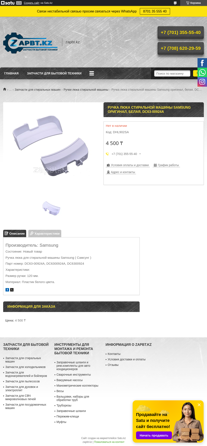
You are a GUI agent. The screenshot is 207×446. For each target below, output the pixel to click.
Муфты (61, 422)
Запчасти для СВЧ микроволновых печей (20, 397)
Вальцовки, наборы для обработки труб (73, 398)
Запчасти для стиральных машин (38, 89)
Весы (60, 391)
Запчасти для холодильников (25, 367)
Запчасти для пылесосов (22, 381)
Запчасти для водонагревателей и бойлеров (26, 374)
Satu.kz (121, 438)
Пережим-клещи (68, 416)
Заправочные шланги (71, 411)
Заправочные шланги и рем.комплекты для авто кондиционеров (73, 366)
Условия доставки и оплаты (127, 359)
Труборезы (64, 405)
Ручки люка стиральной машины (86, 89)
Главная (11, 73)
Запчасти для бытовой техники (54, 73)
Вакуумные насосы (70, 380)
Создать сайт (31, 2)
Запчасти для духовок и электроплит (21, 388)
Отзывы (113, 365)
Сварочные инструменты (74, 374)
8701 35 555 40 (155, 11)
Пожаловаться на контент (109, 442)
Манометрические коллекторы (77, 385)
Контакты (114, 354)
